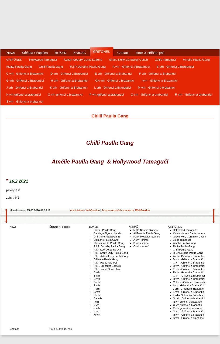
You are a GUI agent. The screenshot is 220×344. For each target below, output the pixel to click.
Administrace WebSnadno (85, 210)
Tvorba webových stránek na (126, 210)
